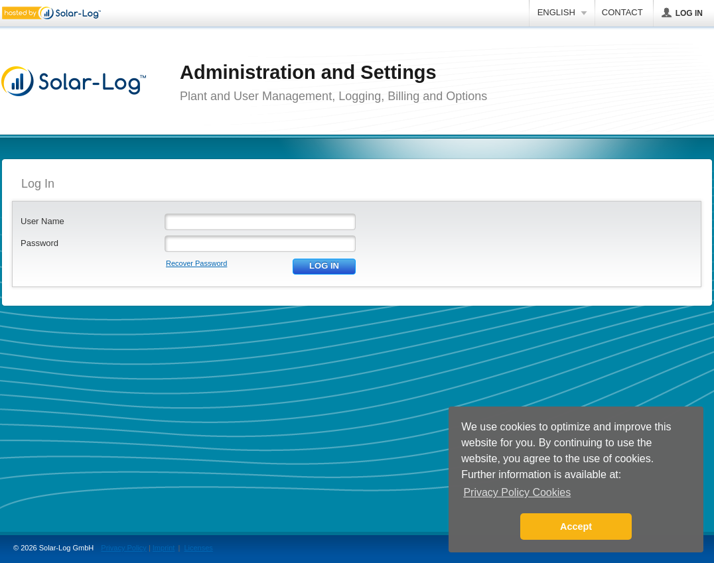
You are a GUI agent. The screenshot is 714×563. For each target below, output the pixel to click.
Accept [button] (576, 526)
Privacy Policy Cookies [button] (517, 492)
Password (39, 243)
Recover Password (196, 263)
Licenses (198, 548)
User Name (42, 221)
